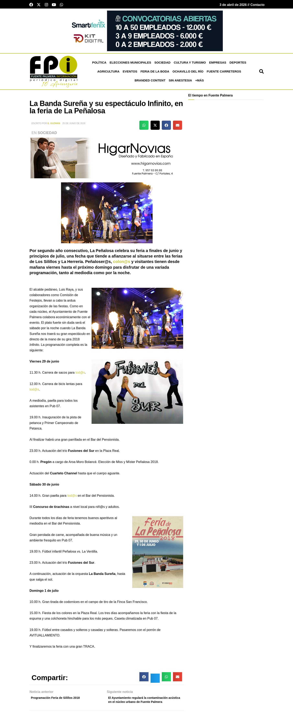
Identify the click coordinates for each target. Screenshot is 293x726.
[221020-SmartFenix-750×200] (146, 32)
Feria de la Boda (154, 73)
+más (199, 81)
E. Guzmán (54, 124)
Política (99, 64)
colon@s (121, 263)
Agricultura (108, 73)
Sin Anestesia (180, 81)
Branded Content (149, 81)
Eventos (130, 73)
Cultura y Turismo (190, 64)
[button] (261, 73)
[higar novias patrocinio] (107, 159)
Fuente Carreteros (224, 73)
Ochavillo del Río (188, 73)
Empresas (217, 64)
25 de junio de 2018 (73, 124)
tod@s (80, 374)
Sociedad (162, 64)
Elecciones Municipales (130, 64)
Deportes (238, 64)
